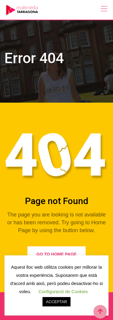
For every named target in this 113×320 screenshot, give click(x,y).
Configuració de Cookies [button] (63, 291)
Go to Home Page (56, 254)
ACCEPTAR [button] (56, 301)
